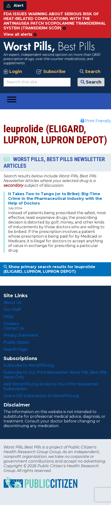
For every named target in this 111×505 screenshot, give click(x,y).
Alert (15, 5)
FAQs (8, 316)
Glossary (11, 323)
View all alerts (20, 34)
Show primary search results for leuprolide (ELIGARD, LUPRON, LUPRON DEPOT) (49, 269)
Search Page (15, 349)
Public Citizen (16, 342)
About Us (12, 302)
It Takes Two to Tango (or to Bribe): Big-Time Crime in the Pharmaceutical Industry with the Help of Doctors (55, 198)
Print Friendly (96, 121)
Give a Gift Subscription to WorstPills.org (41, 396)
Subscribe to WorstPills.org (29, 365)
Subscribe (51, 71)
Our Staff (12, 309)
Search (90, 71)
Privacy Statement (21, 335)
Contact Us (14, 328)
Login (13, 71)
